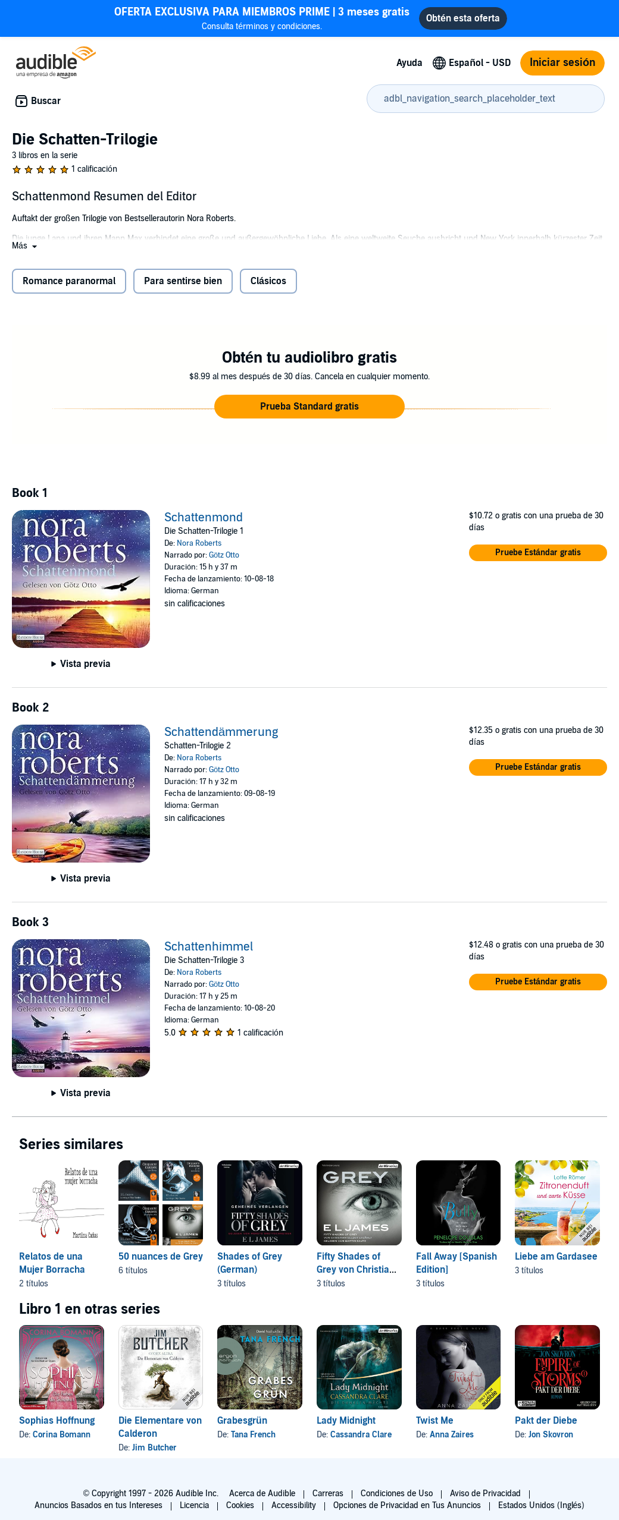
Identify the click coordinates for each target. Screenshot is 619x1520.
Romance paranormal (69, 281)
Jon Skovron (551, 1435)
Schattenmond (203, 518)
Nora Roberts (199, 543)
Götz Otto (224, 555)
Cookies (240, 1505)
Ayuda (409, 63)
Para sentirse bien (183, 281)
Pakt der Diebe (546, 1421)
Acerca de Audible (262, 1493)
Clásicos (268, 281)
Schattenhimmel (208, 947)
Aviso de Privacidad (485, 1493)
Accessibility (293, 1505)
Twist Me (435, 1421)
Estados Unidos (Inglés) (541, 1505)
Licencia (194, 1505)
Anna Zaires (452, 1435)
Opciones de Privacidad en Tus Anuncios (407, 1505)
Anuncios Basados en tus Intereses (98, 1505)
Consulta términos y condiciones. (261, 18)
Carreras (327, 1493)
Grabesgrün (242, 1421)
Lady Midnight (346, 1421)
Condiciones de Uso (397, 1493)
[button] (25, 246)
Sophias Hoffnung (57, 1421)
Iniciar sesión (562, 62)
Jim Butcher (154, 1448)
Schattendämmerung (221, 732)
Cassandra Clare (361, 1435)
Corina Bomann (61, 1435)
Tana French (253, 1435)
